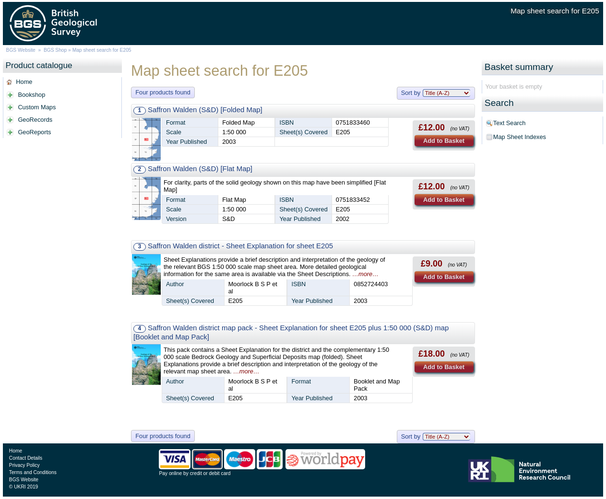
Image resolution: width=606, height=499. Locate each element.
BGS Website (21, 50)
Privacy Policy (24, 465)
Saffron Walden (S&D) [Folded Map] (205, 109)
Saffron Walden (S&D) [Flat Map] (200, 168)
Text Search (509, 123)
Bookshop (31, 94)
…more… (365, 274)
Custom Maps (37, 107)
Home (24, 81)
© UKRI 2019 (23, 486)
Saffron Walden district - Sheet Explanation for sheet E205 (240, 246)
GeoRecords (35, 119)
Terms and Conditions (33, 472)
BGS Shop (55, 50)
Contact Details (25, 458)
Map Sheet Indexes (519, 136)
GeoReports (34, 132)
